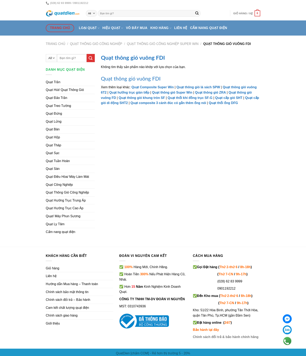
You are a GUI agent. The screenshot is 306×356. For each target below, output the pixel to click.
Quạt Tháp (53, 145)
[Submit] (196, 13)
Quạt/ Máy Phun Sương (63, 216)
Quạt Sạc (52, 153)
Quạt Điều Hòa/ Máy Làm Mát (67, 176)
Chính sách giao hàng (62, 315)
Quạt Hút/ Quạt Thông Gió (65, 90)
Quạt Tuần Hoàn (58, 161)
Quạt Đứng (54, 113)
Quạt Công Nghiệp (59, 184)
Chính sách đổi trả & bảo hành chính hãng (225, 337)
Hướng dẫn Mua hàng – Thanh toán (72, 284)
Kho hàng (160, 28)
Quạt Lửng (53, 121)
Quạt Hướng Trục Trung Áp (66, 200)
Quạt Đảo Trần (56, 98)
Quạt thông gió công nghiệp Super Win (163, 44)
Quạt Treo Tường (58, 105)
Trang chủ (55, 44)
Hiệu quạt (112, 28)
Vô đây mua (136, 28)
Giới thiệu (53, 323)
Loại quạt (89, 28)
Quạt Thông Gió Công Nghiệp (96, 44)
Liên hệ (180, 28)
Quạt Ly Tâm (55, 224)
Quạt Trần (53, 82)
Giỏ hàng (52, 268)
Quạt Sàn (53, 168)
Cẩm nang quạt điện (208, 28)
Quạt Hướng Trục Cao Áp (64, 208)
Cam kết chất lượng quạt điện (67, 307)
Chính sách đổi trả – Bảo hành (68, 299)
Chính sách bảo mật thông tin (67, 292)
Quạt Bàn (53, 129)
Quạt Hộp (53, 137)
